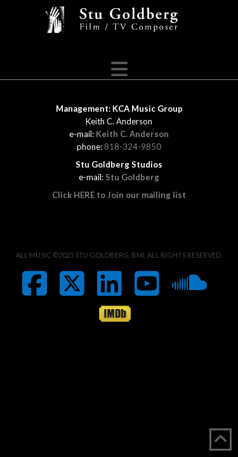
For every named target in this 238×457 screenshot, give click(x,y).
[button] (119, 69)
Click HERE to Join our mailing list (119, 195)
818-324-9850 (132, 147)
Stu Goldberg (132, 177)
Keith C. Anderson (132, 134)
